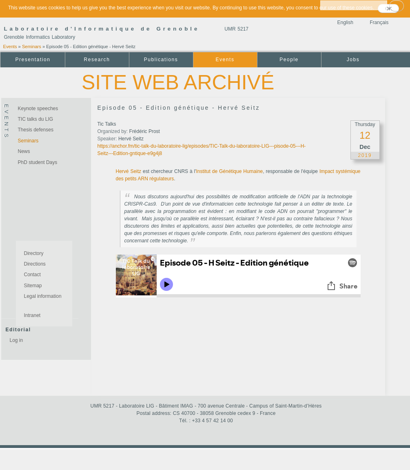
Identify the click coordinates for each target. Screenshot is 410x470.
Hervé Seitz (129, 171)
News (24, 151)
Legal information (43, 296)
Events (10, 46)
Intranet (32, 315)
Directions (35, 264)
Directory (34, 253)
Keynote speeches (38, 108)
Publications (161, 59)
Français (379, 22)
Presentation (32, 59)
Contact (32, 274)
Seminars (31, 46)
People (289, 59)
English (345, 22)
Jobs (353, 59)
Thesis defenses (35, 130)
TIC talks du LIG (35, 119)
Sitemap (33, 285)
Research (97, 59)
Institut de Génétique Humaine (229, 171)
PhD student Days (38, 162)
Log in (16, 340)
